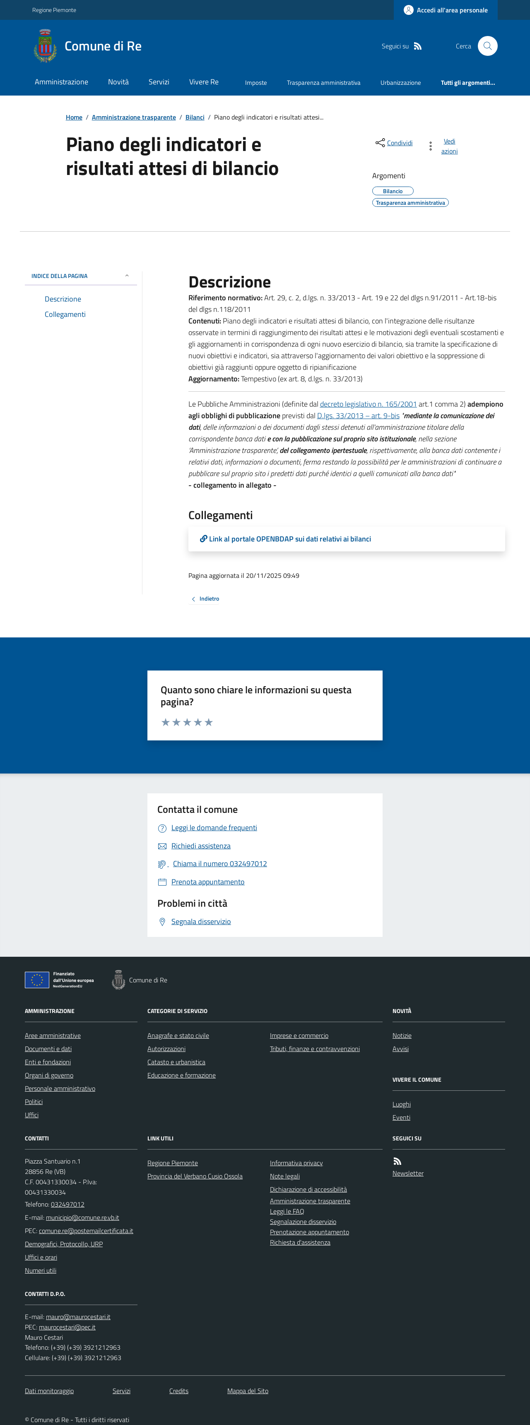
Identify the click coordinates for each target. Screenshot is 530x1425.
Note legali (285, 1176)
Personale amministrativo (60, 1088)
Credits (178, 1391)
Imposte (256, 82)
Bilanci (195, 117)
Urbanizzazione (401, 82)
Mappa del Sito (247, 1391)
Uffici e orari (41, 1257)
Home (74, 117)
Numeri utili (40, 1270)
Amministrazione (61, 81)
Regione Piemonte (54, 9)
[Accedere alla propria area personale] (446, 10)
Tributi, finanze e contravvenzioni (315, 1049)
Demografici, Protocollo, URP (64, 1244)
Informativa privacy (296, 1163)
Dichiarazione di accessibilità (308, 1189)
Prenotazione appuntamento (309, 1232)
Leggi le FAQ (287, 1211)
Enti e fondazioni (48, 1062)
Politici (34, 1101)
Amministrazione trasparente (134, 117)
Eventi (401, 1117)
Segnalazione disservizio (303, 1221)
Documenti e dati (48, 1049)
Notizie (402, 1035)
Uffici (32, 1115)
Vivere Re (204, 81)
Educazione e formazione (181, 1075)
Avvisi (401, 1049)
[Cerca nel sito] (484, 46)
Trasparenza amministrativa (324, 82)
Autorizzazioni (166, 1049)
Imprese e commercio (299, 1035)
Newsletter (408, 1173)
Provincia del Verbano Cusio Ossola (195, 1176)
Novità (118, 81)
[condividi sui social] (393, 142)
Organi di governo (49, 1075)
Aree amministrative (53, 1035)
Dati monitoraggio (49, 1391)
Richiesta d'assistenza (300, 1242)
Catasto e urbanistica (176, 1062)
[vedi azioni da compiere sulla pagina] (443, 146)
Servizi (159, 81)
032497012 (67, 1204)
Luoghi (402, 1104)
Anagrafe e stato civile (178, 1035)
